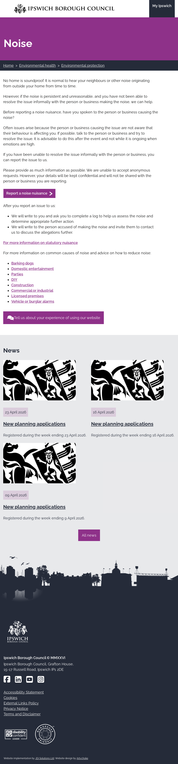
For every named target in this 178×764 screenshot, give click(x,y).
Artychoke (82, 758)
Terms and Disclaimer (22, 714)
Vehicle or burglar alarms (32, 301)
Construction (22, 285)
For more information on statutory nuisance (40, 243)
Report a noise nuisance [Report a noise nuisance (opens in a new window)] (26, 193)
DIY (14, 279)
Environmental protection (83, 65)
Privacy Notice (16, 708)
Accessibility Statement (24, 692)
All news (89, 535)
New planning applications (34, 424)
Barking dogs (22, 263)
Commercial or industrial (32, 290)
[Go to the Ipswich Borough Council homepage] (64, 9)
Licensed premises (27, 296)
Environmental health (37, 65)
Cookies (10, 698)
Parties (17, 274)
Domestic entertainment (32, 269)
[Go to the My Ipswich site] (162, 8)
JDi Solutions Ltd (44, 758)
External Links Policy (21, 703)
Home (8, 65)
